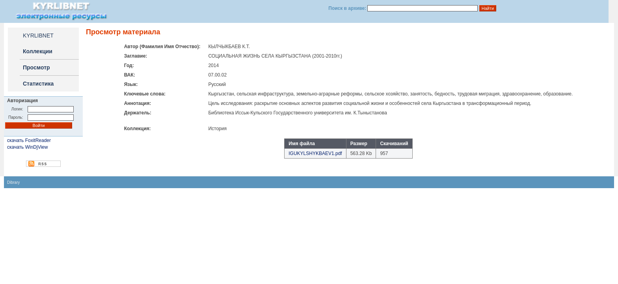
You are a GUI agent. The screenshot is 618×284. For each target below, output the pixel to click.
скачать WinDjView (27, 147)
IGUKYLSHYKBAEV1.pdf (315, 153)
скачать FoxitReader (29, 140)
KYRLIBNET (38, 35)
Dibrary (13, 182)
